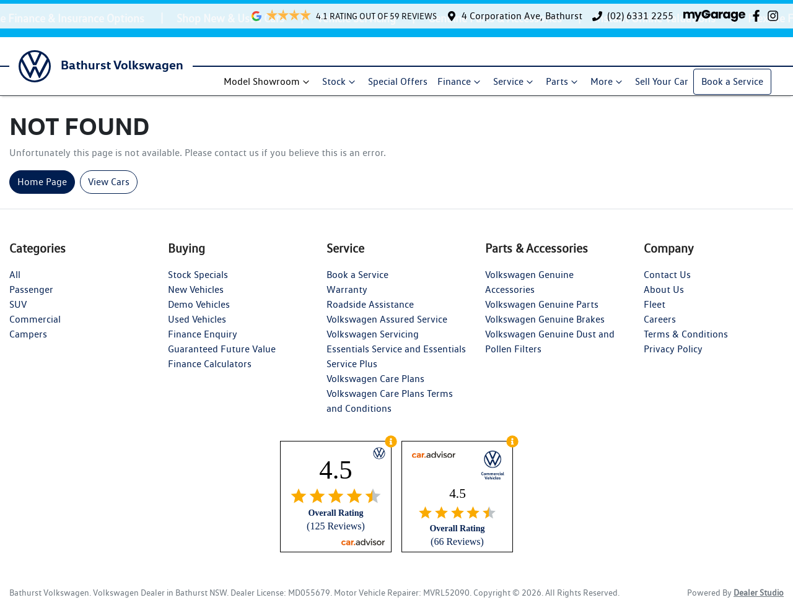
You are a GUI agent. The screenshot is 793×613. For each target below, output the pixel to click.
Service (518, 86)
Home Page (42, 190)
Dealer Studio (759, 601)
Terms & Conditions (686, 343)
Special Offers (402, 86)
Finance (465, 86)
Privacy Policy (673, 357)
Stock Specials (198, 283)
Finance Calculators (210, 372)
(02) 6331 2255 (640, 49)
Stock (344, 86)
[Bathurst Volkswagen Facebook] (758, 49)
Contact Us (667, 283)
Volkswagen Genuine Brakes (545, 328)
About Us (664, 298)
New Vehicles (196, 298)
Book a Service (737, 86)
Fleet (654, 313)
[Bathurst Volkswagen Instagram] (775, 49)
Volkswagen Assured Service (386, 328)
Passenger (31, 298)
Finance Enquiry (202, 343)
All (14, 283)
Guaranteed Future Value (222, 357)
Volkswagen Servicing (372, 343)
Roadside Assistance (370, 313)
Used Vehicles (197, 328)
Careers (660, 328)
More (612, 86)
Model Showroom (272, 86)
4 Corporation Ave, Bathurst (522, 49)
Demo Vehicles (199, 313)
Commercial (35, 328)
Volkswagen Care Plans (375, 387)
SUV (18, 313)
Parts (567, 86)
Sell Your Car (666, 86)
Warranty (346, 298)
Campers (28, 343)
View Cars (108, 190)
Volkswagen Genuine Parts (541, 313)
